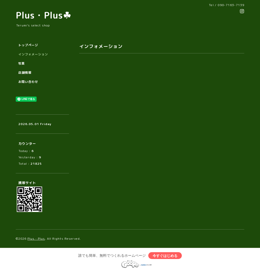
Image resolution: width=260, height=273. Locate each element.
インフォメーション (33, 54)
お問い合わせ (28, 82)
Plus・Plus (36, 238)
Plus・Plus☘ (43, 15)
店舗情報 (24, 72)
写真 (21, 63)
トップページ (28, 45)
